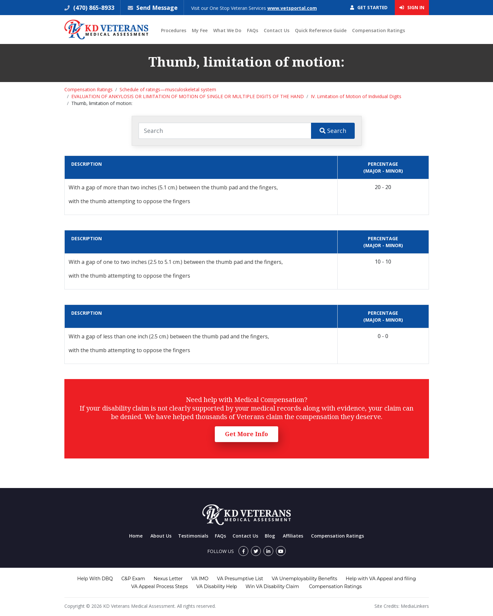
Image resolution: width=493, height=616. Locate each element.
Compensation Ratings (378, 31)
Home (136, 536)
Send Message (157, 7)
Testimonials (193, 536)
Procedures (173, 31)
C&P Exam (133, 579)
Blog (270, 536)
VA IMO (199, 579)
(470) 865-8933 (93, 7)
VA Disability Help (216, 586)
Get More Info (246, 434)
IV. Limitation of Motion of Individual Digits (356, 97)
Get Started (368, 8)
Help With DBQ (95, 579)
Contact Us (276, 31)
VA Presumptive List (240, 579)
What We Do (227, 31)
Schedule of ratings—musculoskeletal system (168, 90)
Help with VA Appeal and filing (381, 579)
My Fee (200, 31)
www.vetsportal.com (293, 8)
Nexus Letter (168, 579)
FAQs (252, 31)
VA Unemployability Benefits (304, 579)
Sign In (411, 8)
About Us (160, 536)
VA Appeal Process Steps (159, 586)
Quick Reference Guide (321, 31)
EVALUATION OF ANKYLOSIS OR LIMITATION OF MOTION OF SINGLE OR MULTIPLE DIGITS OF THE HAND (187, 97)
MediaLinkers (415, 606)
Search (333, 131)
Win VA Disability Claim (272, 586)
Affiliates (293, 536)
